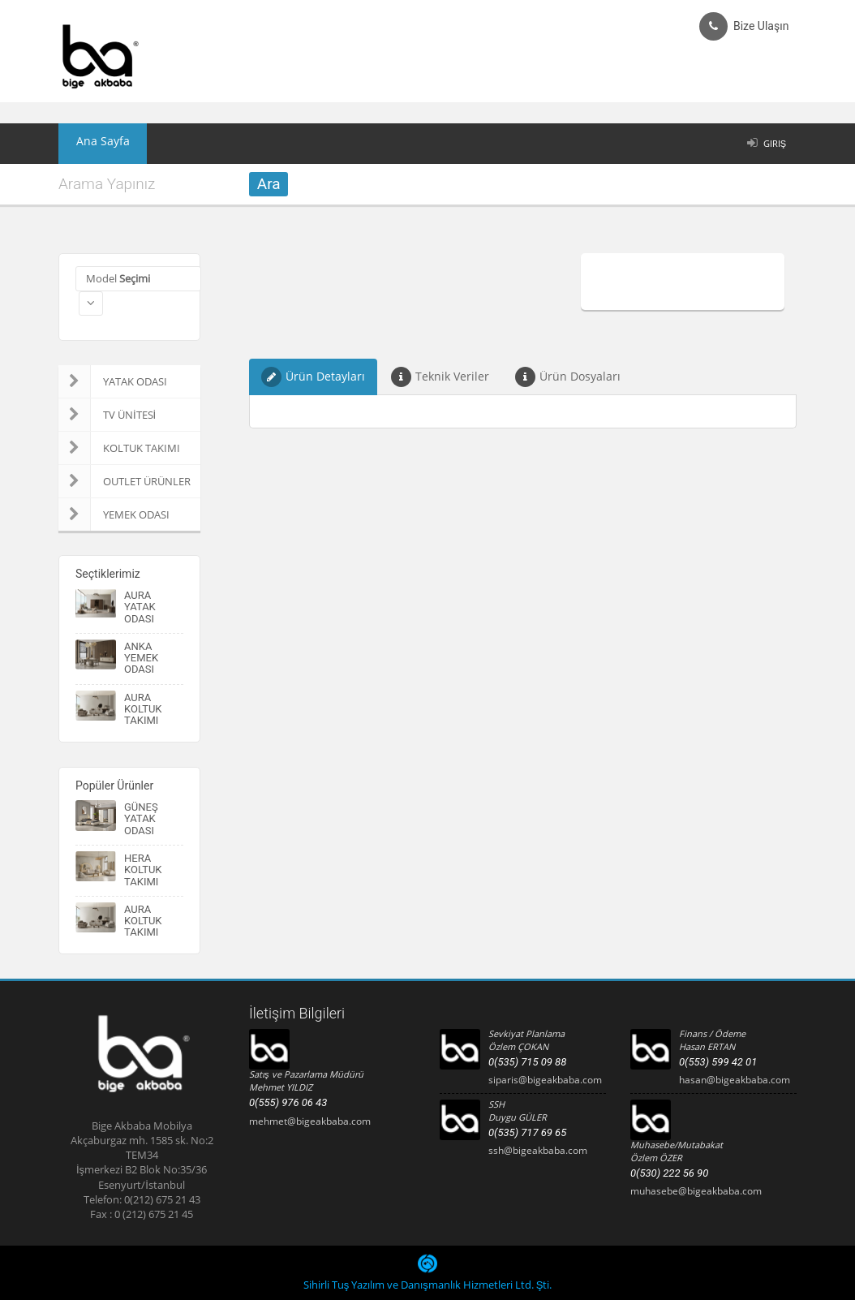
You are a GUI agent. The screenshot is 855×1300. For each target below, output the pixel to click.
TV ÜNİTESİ (107, 414)
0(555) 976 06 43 (288, 1102)
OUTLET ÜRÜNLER (124, 481)
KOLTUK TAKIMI (119, 448)
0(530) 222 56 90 (669, 1173)
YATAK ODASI (112, 381)
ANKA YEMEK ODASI (141, 658)
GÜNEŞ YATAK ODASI (141, 819)
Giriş (774, 143)
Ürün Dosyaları (568, 377)
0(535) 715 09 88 (527, 1062)
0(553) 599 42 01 (718, 1062)
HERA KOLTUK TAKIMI (143, 870)
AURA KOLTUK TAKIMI (143, 709)
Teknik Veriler (440, 377)
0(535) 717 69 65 (527, 1132)
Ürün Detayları (313, 377)
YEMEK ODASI (114, 514)
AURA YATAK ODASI (140, 607)
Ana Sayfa (94, 143)
